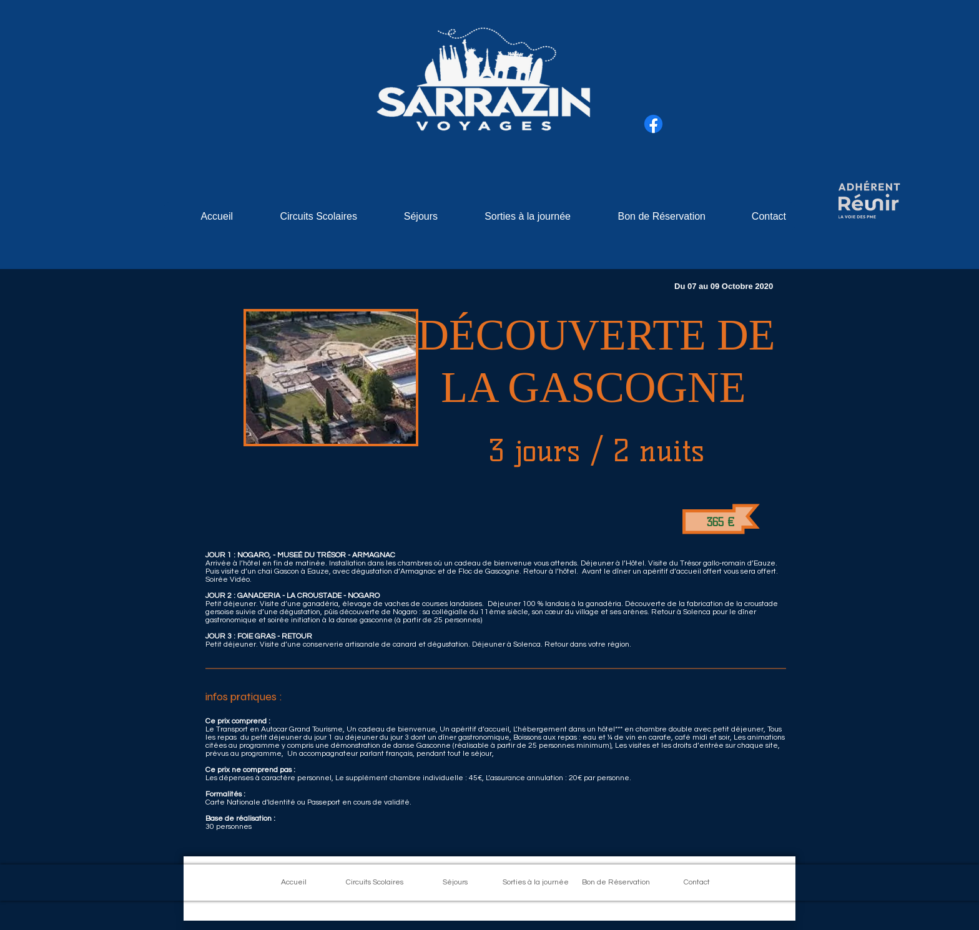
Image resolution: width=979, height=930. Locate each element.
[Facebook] (653, 124)
